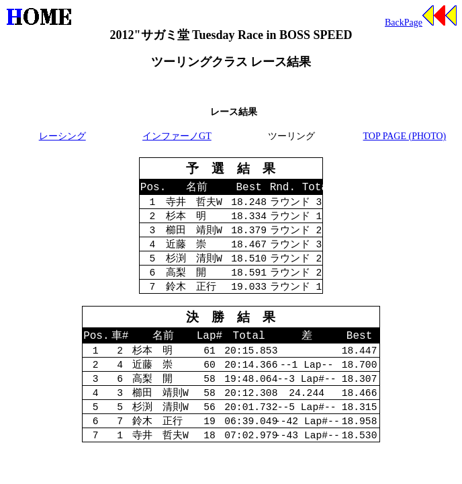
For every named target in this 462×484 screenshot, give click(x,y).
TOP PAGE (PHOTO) (405, 136)
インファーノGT (177, 136)
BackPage (421, 22)
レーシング (62, 136)
